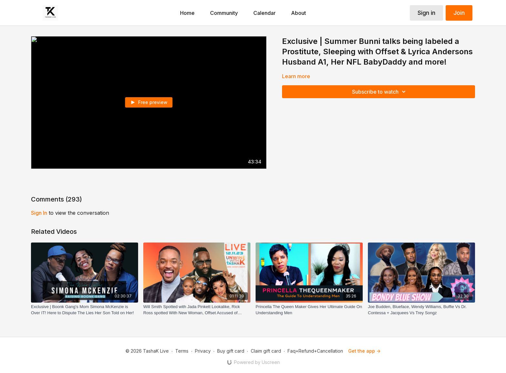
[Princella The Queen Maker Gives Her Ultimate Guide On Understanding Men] (309, 310)
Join (459, 12)
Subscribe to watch (380, 92)
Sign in (426, 12)
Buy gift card (230, 351)
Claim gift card (266, 351)
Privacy (203, 351)
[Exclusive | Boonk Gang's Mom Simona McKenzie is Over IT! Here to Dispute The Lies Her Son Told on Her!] (84, 310)
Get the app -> (364, 351)
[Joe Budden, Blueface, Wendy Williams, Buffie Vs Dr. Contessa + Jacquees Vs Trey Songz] (421, 310)
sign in (39, 213)
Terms (181, 351)
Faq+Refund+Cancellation (315, 351)
